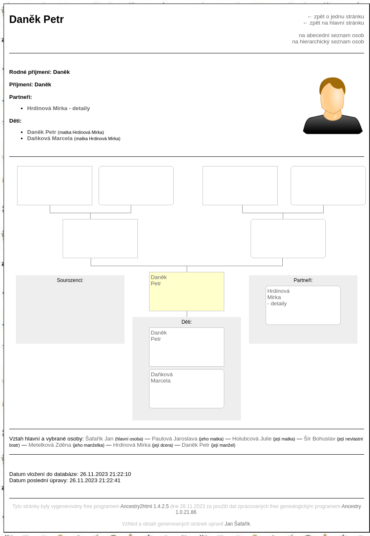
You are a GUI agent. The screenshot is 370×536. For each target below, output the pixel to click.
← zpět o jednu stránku (335, 16)
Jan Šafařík (237, 524)
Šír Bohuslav (319, 438)
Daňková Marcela (50, 138)
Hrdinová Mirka (47, 108)
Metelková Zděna (49, 445)
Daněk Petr (41, 132)
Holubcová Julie (251, 438)
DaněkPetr (159, 280)
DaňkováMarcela (162, 377)
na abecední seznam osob (331, 35)
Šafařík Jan (99, 438)
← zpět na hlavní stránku (333, 23)
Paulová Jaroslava (175, 438)
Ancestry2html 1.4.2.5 (144, 506)
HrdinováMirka (278, 294)
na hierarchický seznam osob (328, 41)
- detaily (79, 108)
